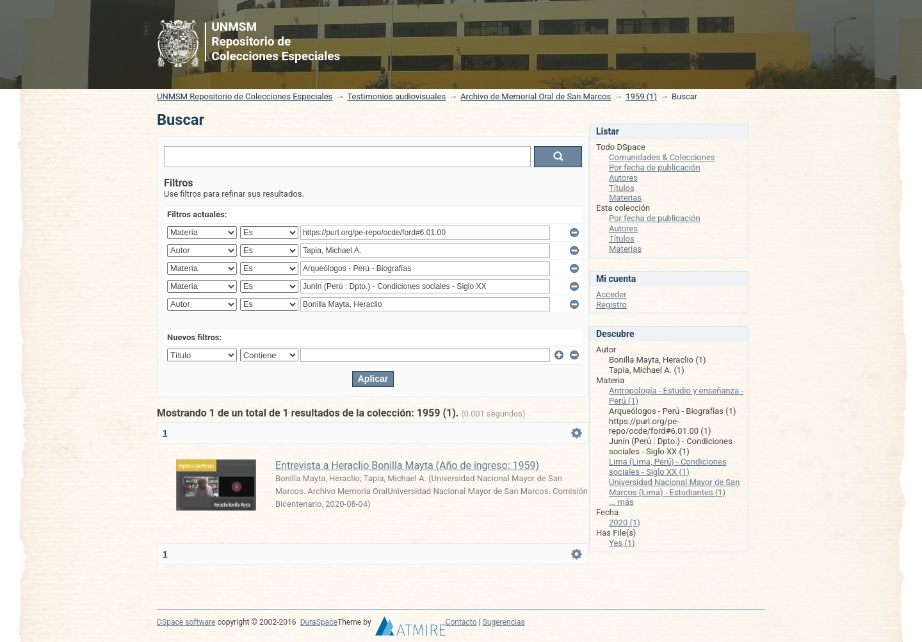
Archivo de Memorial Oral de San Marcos (535, 96)
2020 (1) (624, 522)
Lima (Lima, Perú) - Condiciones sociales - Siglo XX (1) (668, 467)
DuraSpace (318, 622)
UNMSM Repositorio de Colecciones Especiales (244, 96)
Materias (625, 197)
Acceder (611, 294)
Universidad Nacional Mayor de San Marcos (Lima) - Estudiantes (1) (674, 487)
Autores (623, 178)
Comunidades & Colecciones (662, 157)
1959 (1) (641, 96)
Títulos (622, 188)
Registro (611, 304)
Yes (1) (622, 543)
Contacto (461, 622)
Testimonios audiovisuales (396, 96)
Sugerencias (504, 622)
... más (621, 502)
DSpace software (186, 622)
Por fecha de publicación (654, 167)
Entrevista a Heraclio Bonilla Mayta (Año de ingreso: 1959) (407, 465)
